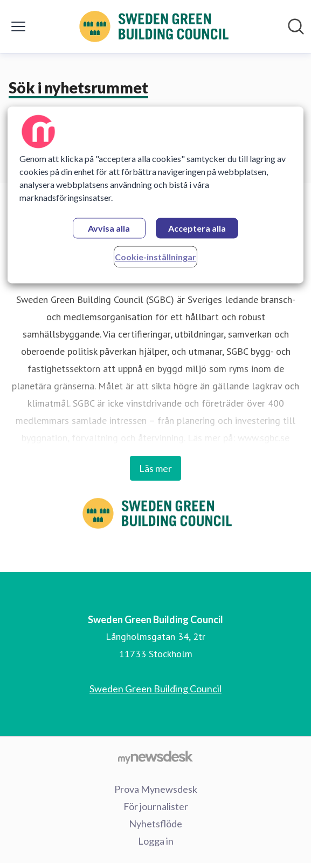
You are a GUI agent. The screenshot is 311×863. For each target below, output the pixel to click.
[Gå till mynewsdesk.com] (155, 757)
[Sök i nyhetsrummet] (296, 26)
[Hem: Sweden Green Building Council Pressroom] (152, 26)
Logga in (156, 841)
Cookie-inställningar (155, 257)
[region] (155, 194)
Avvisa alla (109, 228)
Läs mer (155, 468)
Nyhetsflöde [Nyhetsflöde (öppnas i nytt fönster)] (155, 824)
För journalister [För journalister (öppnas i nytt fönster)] (155, 806)
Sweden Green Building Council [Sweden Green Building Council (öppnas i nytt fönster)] (155, 689)
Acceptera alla (197, 228)
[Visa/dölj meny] (18, 26)
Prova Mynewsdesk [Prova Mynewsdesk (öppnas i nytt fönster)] (155, 789)
